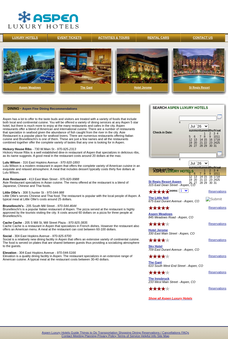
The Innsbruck (158, 278)
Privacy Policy (107, 336)
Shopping (125, 332)
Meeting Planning (85, 336)
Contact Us (203, 37)
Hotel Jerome (143, 87)
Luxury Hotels (25, 37)
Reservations (217, 191)
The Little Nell (158, 197)
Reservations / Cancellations (161, 332)
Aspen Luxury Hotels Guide (61, 332)
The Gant (86, 87)
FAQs (185, 332)
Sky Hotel (155, 246)
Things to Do (89, 332)
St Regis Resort (199, 87)
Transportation (108, 332)
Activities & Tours (114, 37)
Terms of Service (129, 336)
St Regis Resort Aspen (164, 181)
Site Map (163, 336)
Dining (137, 332)
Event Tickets (70, 37)
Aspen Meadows (30, 87)
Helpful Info (149, 336)
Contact (67, 336)
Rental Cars (158, 37)
